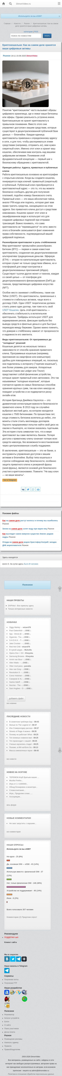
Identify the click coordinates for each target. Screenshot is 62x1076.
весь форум (11, 805)
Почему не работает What (20, 734)
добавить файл (16, 698)
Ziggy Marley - (15, 627)
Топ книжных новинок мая (20, 738)
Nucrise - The (15, 685)
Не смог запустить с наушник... (22, 823)
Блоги (6, 1022)
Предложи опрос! (29, 917)
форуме (22, 772)
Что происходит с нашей (20, 741)
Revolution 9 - (15, 672)
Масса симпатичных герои (20, 750)
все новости (11, 759)
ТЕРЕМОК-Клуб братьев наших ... (24, 777)
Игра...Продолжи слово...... (21, 793)
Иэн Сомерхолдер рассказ (20, 728)
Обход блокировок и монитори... (23, 787)
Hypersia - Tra (15, 637)
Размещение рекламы (13, 1039)
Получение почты (11, 980)
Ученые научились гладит (20, 744)
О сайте (7, 1025)
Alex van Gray (15, 669)
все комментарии (14, 832)
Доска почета (9, 1032)
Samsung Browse (16, 656)
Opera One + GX (16, 653)
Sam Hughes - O (16, 688)
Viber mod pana (16, 666)
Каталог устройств (11, 1018)
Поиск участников (11, 1029)
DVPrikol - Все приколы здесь (21, 606)
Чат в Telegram (9, 480)
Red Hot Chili (15, 647)
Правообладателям (12, 1050)
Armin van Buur (15, 659)
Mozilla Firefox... (16, 780)
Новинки (12, 622)
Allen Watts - (14, 663)
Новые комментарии (19, 818)
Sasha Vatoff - (15, 682)
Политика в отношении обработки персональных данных (31, 1074)
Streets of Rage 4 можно (19, 731)
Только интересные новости (20, 609)
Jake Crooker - (15, 643)
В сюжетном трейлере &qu (21, 722)
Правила (7, 1046)
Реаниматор (9, 1015)
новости (25, 716)
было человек (31, 564)
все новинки (11, 703)
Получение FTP (10, 983)
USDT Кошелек (10, 310)
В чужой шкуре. (16, 650)
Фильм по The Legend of (20, 725)
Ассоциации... (15, 797)
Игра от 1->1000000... (18, 784)
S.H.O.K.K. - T (15, 640)
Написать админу (11, 1043)
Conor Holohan (15, 676)
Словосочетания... (17, 790)
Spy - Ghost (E (15, 634)
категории (28, 32)
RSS (36, 32)
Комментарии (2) (14, 917)
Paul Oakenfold (15, 630)
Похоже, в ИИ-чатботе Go (20, 747)
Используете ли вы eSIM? (30, 16)
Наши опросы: (15, 845)
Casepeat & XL (15, 679)
